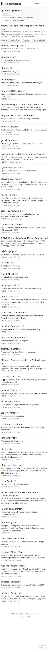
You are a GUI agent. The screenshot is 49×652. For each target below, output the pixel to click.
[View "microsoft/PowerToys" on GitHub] (24, 552)
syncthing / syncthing (11, 167)
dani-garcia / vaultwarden (13, 312)
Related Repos (13, 3)
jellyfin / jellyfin (8, 251)
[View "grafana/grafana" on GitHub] (20, 522)
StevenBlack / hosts (10, 178)
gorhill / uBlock (8, 140)
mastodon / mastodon (12, 424)
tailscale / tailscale (10, 581)
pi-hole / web (7, 57)
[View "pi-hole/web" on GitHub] (15, 57)
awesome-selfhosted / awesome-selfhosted (22, 154)
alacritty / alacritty (10, 348)
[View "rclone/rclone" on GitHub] (17, 195)
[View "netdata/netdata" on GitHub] (20, 127)
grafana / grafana (9, 522)
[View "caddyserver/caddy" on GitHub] (22, 224)
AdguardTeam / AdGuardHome (16, 115)
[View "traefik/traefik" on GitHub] (17, 274)
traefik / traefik (8, 274)
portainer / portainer (11, 326)
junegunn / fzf (8, 437)
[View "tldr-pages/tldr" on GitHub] (18, 285)
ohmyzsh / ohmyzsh (11, 465)
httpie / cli (6, 449)
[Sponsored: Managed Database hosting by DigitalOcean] (24, 365)
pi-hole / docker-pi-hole (12, 45)
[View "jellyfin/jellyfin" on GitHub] (17, 251)
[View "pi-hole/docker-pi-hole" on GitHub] (25, 46)
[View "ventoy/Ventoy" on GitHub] (18, 413)
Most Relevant (14, 40)
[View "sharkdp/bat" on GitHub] (16, 263)
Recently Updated (39, 40)
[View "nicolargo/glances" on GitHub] (21, 593)
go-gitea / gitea (8, 296)
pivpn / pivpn (7, 79)
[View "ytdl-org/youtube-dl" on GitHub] (23, 211)
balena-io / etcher (9, 390)
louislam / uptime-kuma (13, 337)
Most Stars (26, 40)
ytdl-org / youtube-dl (11, 210)
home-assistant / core (11, 90)
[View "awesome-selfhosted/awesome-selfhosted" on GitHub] (45, 154)
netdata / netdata (9, 126)
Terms (28, 616)
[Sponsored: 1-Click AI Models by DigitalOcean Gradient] (24, 241)
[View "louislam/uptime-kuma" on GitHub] (26, 337)
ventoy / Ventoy (8, 412)
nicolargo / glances (10, 593)
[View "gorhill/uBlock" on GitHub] (17, 140)
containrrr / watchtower (13, 538)
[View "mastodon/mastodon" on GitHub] (24, 424)
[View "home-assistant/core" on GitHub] (24, 91)
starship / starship (10, 376)
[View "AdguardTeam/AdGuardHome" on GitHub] (33, 115)
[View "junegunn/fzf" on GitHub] (16, 438)
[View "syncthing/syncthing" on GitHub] (23, 168)
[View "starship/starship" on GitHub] (20, 376)
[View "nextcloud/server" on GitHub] (20, 401)
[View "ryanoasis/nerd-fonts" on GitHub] (24, 566)
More (6, 14)
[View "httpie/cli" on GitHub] (12, 449)
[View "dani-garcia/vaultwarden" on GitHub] (28, 312)
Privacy (21, 616)
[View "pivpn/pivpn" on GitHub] (15, 79)
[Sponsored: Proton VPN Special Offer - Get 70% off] (24, 107)
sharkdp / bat (7, 262)
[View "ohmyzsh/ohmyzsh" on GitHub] (22, 465)
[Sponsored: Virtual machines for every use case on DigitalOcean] (24, 497)
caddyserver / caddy (11, 224)
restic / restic (7, 481)
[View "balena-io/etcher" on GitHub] (20, 390)
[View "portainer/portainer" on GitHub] (23, 326)
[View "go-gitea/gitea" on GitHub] (17, 296)
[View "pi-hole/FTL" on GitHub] (14, 68)
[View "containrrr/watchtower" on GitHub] (26, 538)
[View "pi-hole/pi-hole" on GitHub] (22, 11)
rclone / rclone (8, 194)
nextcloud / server (10, 401)
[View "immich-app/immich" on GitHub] (23, 509)
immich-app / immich (11, 508)
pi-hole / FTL (7, 68)
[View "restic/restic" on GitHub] (15, 481)
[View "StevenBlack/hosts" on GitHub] (21, 179)
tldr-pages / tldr (8, 285)
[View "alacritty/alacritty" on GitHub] (20, 349)
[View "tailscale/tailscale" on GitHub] (20, 582)
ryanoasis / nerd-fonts (12, 565)
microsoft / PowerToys (12, 552)
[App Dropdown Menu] (45, 4)
